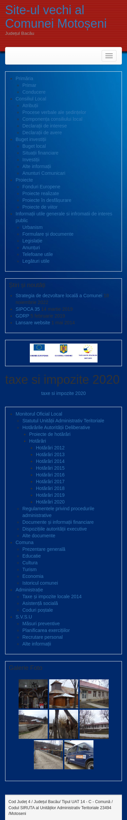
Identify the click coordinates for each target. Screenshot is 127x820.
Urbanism (32, 227)
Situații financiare (40, 153)
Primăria (24, 78)
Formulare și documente (47, 234)
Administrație (29, 589)
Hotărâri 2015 (50, 468)
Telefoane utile (37, 254)
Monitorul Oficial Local (39, 414)
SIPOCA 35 (28, 309)
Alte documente (38, 535)
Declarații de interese (44, 125)
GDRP (22, 316)
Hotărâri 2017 (50, 481)
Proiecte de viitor (40, 207)
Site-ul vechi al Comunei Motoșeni (56, 16)
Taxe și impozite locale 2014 (52, 596)
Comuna (25, 542)
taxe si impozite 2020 (63, 393)
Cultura (30, 562)
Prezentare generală (43, 549)
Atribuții (30, 105)
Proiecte (24, 180)
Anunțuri (31, 247)
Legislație (32, 240)
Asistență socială (40, 603)
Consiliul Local (31, 98)
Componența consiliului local (52, 119)
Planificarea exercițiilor (46, 630)
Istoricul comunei (40, 583)
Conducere (34, 92)
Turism (29, 569)
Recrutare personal (42, 637)
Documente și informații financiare (58, 522)
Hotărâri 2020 (50, 502)
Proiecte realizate (40, 193)
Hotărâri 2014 (50, 461)
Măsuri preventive (41, 623)
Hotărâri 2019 (50, 495)
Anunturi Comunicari (43, 173)
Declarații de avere (42, 132)
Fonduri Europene (41, 186)
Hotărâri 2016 (50, 474)
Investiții (31, 159)
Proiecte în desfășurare (46, 200)
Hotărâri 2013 (50, 454)
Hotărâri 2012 (50, 447)
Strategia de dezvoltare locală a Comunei (59, 295)
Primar (29, 85)
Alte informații (36, 166)
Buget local (34, 146)
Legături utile (35, 261)
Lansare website (33, 322)
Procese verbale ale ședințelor (54, 112)
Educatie (31, 556)
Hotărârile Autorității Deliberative (56, 427)
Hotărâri (37, 441)
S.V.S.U (24, 616)
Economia (32, 576)
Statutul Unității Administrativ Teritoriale (63, 420)
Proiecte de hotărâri (49, 434)
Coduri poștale (37, 610)
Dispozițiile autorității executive (54, 529)
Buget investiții (31, 139)
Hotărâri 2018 (50, 488)
